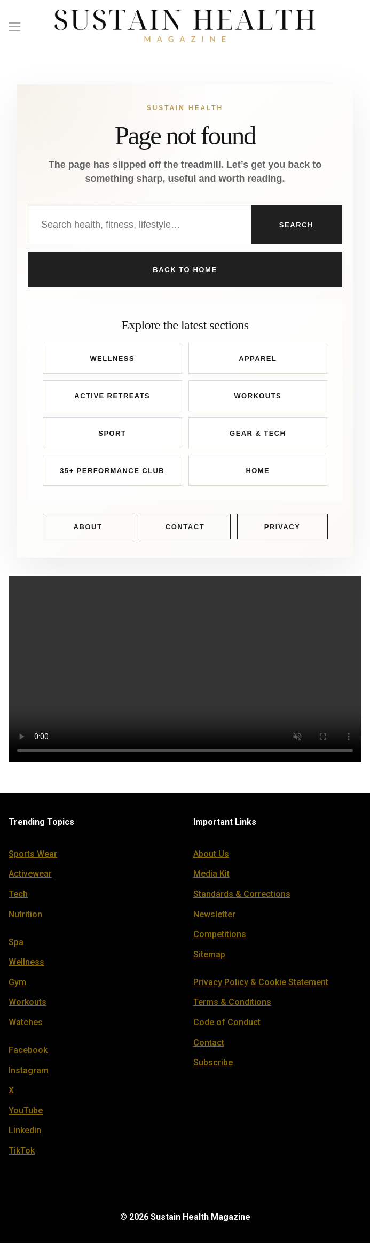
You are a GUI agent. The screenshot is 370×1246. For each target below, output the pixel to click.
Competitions (219, 937)
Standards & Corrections (241, 897)
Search (296, 225)
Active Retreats (112, 399)
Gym (17, 985)
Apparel (258, 362)
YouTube (26, 1114)
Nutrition (25, 917)
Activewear (30, 877)
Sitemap (209, 958)
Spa (16, 945)
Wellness (112, 362)
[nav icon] (14, 26)
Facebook (28, 1053)
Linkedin (25, 1134)
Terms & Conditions (232, 1006)
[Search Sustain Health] (139, 224)
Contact (185, 530)
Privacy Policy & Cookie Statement (260, 985)
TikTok (22, 1154)
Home (258, 474)
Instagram (29, 1074)
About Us (211, 857)
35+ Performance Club (112, 474)
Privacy (282, 530)
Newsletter (214, 917)
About (87, 530)
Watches (26, 1025)
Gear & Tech (258, 436)
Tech (18, 897)
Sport (112, 436)
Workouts (257, 399)
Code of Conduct (227, 1025)
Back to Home (185, 271)
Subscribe (213, 1066)
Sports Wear (33, 857)
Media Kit (211, 877)
